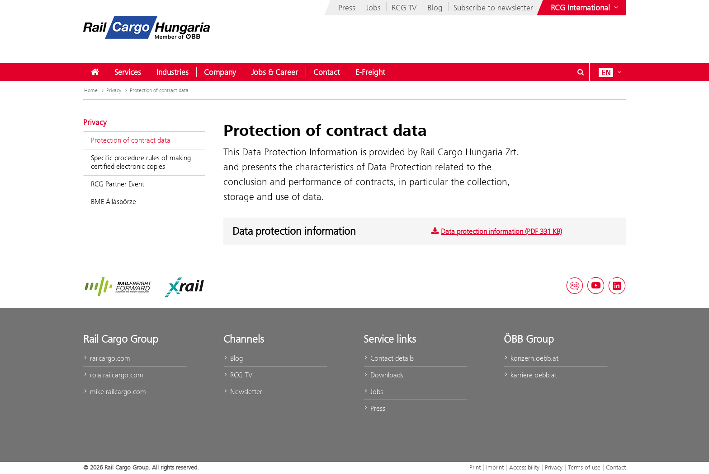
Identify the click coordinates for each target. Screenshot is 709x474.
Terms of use (584, 467)
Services (127, 72)
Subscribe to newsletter (493, 7)
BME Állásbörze (113, 201)
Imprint (495, 467)
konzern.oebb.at (531, 358)
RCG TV (404, 7)
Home (94, 90)
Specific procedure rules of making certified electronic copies (141, 162)
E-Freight (370, 72)
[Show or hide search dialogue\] (581, 72)
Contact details (389, 358)
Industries (172, 72)
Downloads (383, 375)
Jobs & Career (274, 72)
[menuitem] (95, 72)
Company (220, 72)
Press (346, 7)
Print (475, 467)
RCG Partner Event (117, 184)
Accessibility (524, 467)
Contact (326, 72)
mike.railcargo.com (114, 391)
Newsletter (242, 391)
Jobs (373, 7)
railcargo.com (106, 358)
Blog (435, 7)
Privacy (117, 90)
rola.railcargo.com (113, 375)
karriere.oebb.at (530, 375)
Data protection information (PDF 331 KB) (496, 231)
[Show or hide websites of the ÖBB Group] (585, 7)
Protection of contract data (159, 90)
